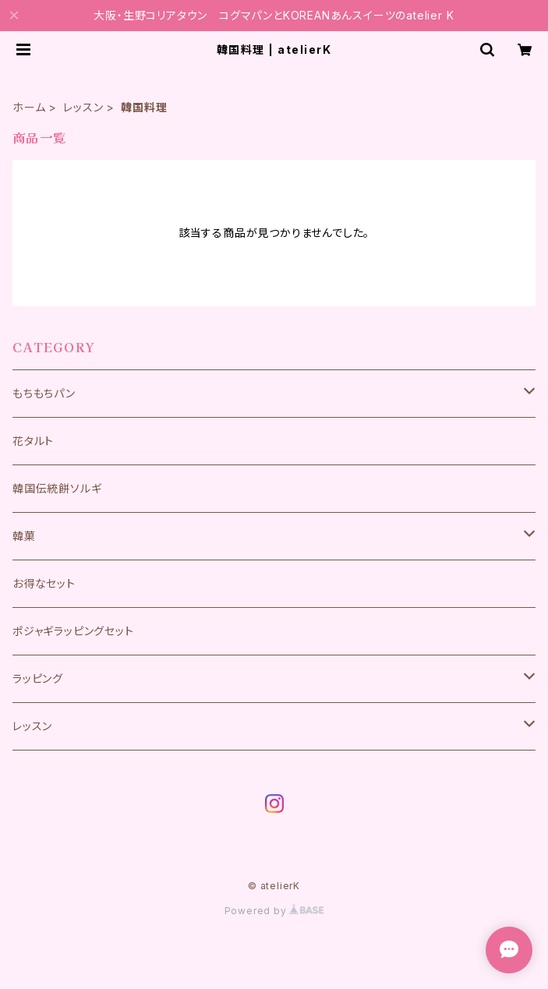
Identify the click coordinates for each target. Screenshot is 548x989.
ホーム (28, 107)
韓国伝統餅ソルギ (56, 488)
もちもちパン (44, 393)
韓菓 (24, 535)
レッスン (83, 107)
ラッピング (37, 678)
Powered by (274, 911)
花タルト (33, 440)
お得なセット (44, 583)
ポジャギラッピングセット (73, 631)
